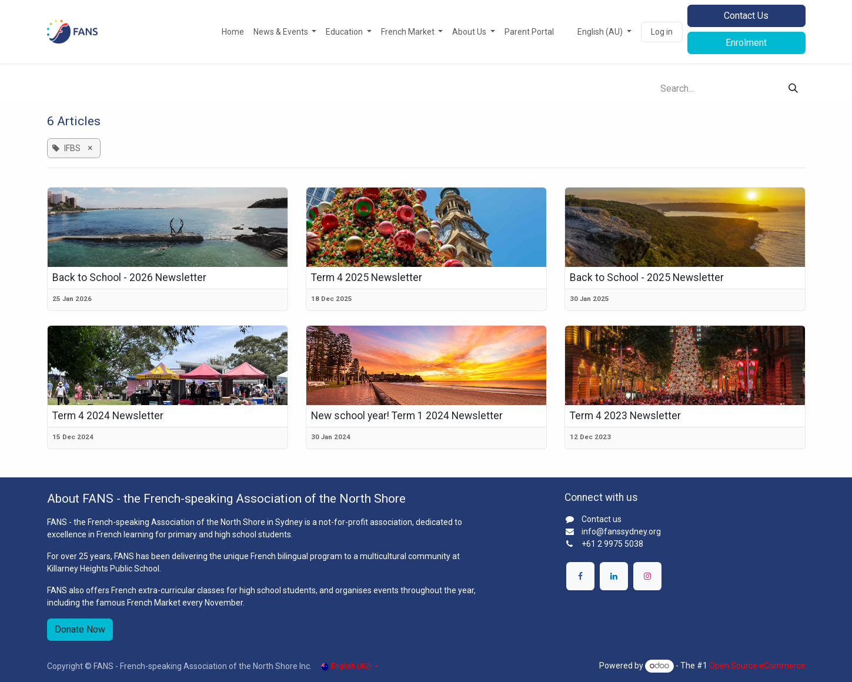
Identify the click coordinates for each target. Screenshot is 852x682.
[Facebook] (580, 576)
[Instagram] (647, 576)
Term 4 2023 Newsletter (625, 416)
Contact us (602, 519)
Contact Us (746, 15)
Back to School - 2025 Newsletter (647, 277)
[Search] (793, 89)
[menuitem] (233, 32)
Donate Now (80, 629)
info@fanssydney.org (621, 531)
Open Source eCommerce (757, 665)
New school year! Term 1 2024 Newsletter (407, 416)
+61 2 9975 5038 (612, 544)
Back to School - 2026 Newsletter (129, 277)
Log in (662, 31)
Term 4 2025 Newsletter (366, 277)
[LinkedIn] (614, 576)
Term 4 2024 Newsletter (107, 416)
